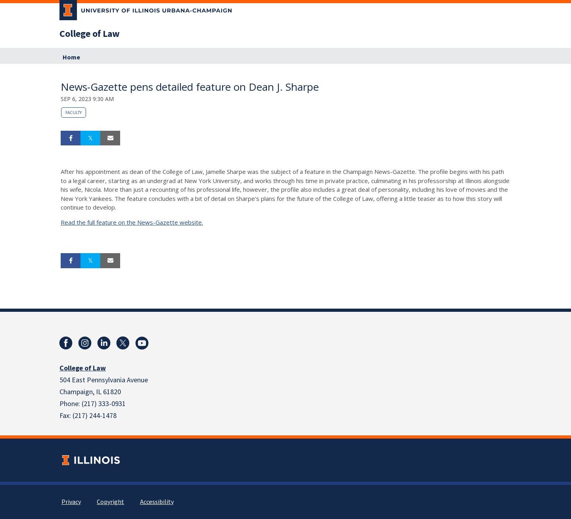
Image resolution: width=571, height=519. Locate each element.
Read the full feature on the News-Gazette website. (132, 222)
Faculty (73, 112)
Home (71, 57)
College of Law (89, 34)
